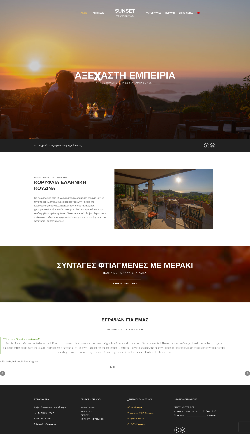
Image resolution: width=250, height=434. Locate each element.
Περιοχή (170, 12)
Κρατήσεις (98, 12)
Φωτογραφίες (153, 12)
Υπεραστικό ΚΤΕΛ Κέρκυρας (140, 413)
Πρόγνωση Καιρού (135, 418)
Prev (2, 373)
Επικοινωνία (186, 12)
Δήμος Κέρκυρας (135, 407)
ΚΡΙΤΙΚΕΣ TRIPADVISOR (92, 419)
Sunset (125, 11)
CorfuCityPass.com (136, 424)
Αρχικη (84, 12)
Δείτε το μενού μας (125, 283)
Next (247, 373)
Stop (113, 367)
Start (111, 367)
